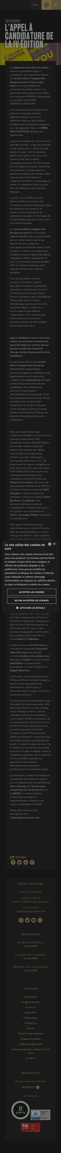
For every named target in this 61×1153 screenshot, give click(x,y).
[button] (30, 607)
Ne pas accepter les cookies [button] (32, 600)
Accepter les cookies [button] (31, 591)
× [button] (54, 544)
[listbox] (49, 544)
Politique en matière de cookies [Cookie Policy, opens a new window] (33, 584)
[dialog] (30, 576)
